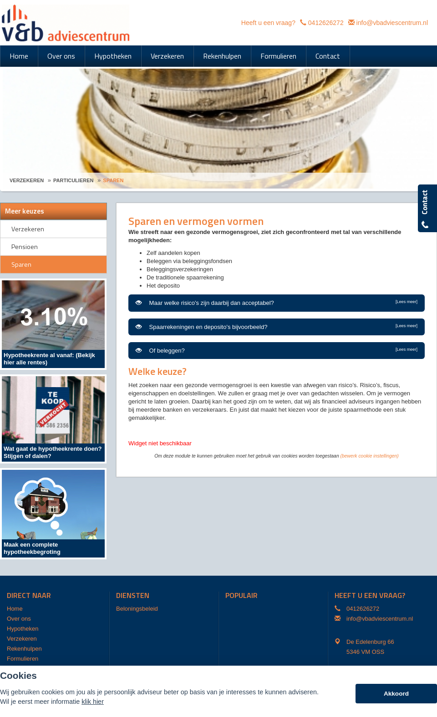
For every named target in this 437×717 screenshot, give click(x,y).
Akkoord (396, 693)
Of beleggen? (276, 350)
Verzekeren (27, 180)
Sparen (113, 180)
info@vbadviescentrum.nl (392, 22)
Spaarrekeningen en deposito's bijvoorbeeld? (276, 326)
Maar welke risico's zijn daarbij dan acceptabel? (276, 302)
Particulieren (73, 180)
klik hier (92, 701)
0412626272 (326, 22)
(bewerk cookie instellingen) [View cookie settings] (369, 455)
